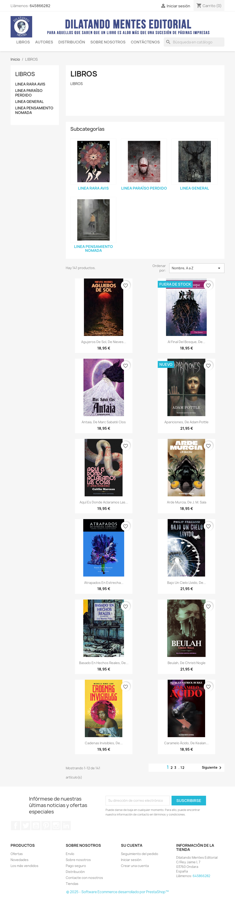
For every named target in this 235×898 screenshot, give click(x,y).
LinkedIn (66, 825)
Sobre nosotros (78, 860)
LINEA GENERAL (29, 101)
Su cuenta (131, 845)
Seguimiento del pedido (139, 854)
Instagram (56, 825)
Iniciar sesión (131, 860)
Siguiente (212, 767)
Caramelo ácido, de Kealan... (186, 743)
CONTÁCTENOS (145, 42)
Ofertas (17, 854)
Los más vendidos (24, 866)
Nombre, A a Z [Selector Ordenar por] (197, 268)
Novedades (20, 860)
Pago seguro (76, 866)
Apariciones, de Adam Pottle (186, 422)
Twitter (25, 825)
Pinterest (46, 825)
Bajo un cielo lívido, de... (186, 582)
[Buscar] (194, 42)
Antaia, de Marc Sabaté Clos (104, 422)
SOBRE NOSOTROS (108, 42)
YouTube (35, 825)
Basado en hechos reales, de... (104, 663)
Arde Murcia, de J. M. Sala (186, 502)
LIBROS (23, 42)
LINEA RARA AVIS (30, 84)
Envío (70, 854)
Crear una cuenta (135, 866)
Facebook (15, 825)
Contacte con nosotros (84, 877)
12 (183, 767)
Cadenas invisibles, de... (104, 743)
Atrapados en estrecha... (103, 582)
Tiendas (72, 883)
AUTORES (44, 42)
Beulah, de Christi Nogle (187, 663)
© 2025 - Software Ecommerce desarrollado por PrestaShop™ (117, 891)
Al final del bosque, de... (186, 342)
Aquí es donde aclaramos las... (104, 502)
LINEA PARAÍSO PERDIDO (29, 93)
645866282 (40, 5)
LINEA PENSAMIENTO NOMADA (34, 110)
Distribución (71, 42)
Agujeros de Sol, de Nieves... (103, 342)
